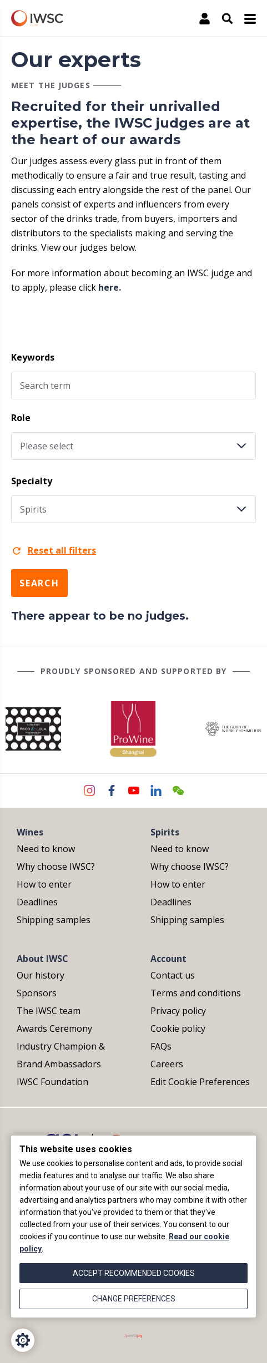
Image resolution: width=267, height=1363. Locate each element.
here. (109, 287)
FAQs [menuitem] (161, 1046)
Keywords (32, 357)
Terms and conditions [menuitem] (195, 993)
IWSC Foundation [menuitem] (52, 1082)
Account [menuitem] (168, 958)
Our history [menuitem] (40, 975)
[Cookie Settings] (22, 1340)
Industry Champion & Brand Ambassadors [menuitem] (61, 1055)
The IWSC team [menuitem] (48, 1011)
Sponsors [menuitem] (37, 993)
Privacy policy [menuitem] (178, 1011)
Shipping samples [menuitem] (53, 920)
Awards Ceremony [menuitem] (54, 1028)
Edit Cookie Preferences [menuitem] (200, 1082)
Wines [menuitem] (30, 832)
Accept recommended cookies (134, 1273)
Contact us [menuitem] (172, 975)
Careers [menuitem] (166, 1064)
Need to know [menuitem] (46, 849)
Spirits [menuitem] (164, 832)
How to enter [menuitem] (44, 884)
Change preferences (133, 1298)
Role (21, 418)
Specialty (31, 481)
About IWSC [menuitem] (42, 958)
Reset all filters (53, 550)
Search (39, 583)
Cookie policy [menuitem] (177, 1028)
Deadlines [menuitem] (37, 902)
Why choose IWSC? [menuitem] (56, 866)
